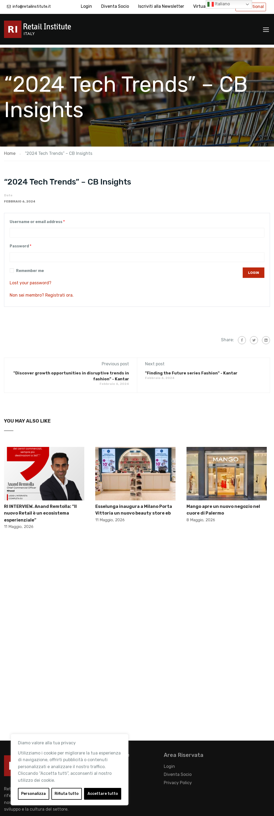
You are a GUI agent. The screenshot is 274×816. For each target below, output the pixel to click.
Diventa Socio (115, 6)
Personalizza (33, 793)
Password (20, 243)
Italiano (218, 4)
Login (86, 6)
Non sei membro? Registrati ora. (42, 292)
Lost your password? (30, 280)
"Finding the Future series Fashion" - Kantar (191, 370)
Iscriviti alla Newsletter (161, 6)
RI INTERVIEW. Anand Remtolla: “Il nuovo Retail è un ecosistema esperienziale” (40, 510)
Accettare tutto (102, 793)
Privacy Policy (178, 779)
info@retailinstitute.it (32, 6)
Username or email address (37, 219)
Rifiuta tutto (67, 793)
